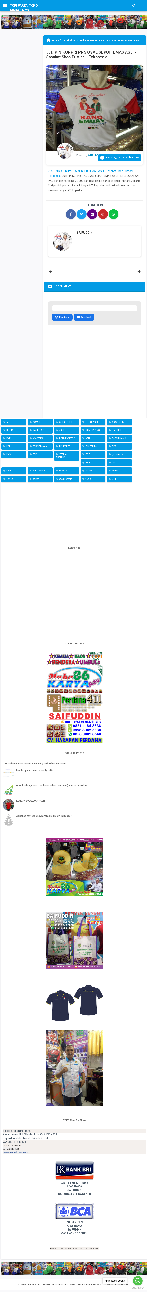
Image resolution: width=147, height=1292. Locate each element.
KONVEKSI (38, 440)
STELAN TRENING (61, 457)
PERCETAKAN (40, 448)
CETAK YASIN (92, 423)
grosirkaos (117, 456)
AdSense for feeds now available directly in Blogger (43, 817)
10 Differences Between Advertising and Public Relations (35, 765)
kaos (8, 472)
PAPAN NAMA (119, 440)
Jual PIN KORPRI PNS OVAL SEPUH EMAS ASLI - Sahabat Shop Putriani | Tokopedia (91, 54)
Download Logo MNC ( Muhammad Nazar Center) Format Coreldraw (51, 787)
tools (88, 480)
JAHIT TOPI (39, 431)
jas (113, 464)
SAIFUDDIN (84, 232)
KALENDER (117, 431)
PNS (8, 456)
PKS (114, 448)
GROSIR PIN (118, 423)
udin (114, 480)
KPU (88, 440)
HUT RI (9, 431)
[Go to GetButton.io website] (138, 1288)
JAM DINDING (93, 431)
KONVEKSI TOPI (67, 440)
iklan (88, 464)
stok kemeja (65, 480)
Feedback (84, 319)
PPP (35, 456)
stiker (36, 480)
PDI (8, 448)
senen (9, 480)
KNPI (8, 440)
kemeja (63, 472)
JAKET (62, 431)
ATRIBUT (11, 423)
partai (115, 472)
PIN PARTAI (91, 448)
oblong (89, 472)
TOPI (88, 456)
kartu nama (39, 472)
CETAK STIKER (66, 423)
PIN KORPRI (65, 448)
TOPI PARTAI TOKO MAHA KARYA (58, 1286)
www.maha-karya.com (15, 1153)
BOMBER (37, 423)
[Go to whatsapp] (138, 1280)
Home (55, 40)
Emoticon (62, 319)
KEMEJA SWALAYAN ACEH (30, 802)
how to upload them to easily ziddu (34, 771)
